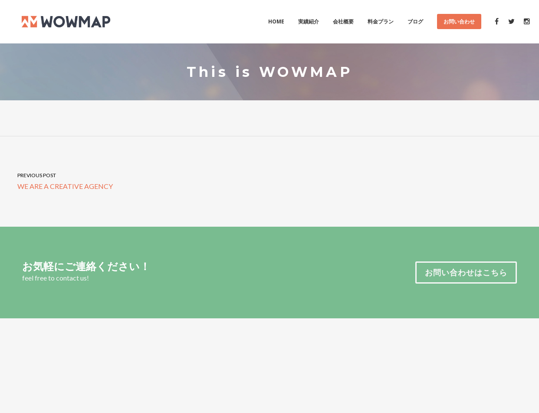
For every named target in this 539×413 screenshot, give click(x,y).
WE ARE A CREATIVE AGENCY (134, 180)
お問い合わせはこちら (466, 272)
